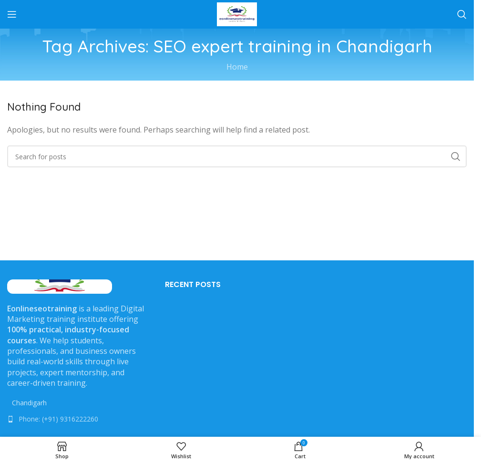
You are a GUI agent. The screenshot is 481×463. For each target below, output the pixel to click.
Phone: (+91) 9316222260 (58, 418)
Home (237, 67)
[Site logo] (236, 13)
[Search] (461, 14)
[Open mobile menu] (11, 14)
